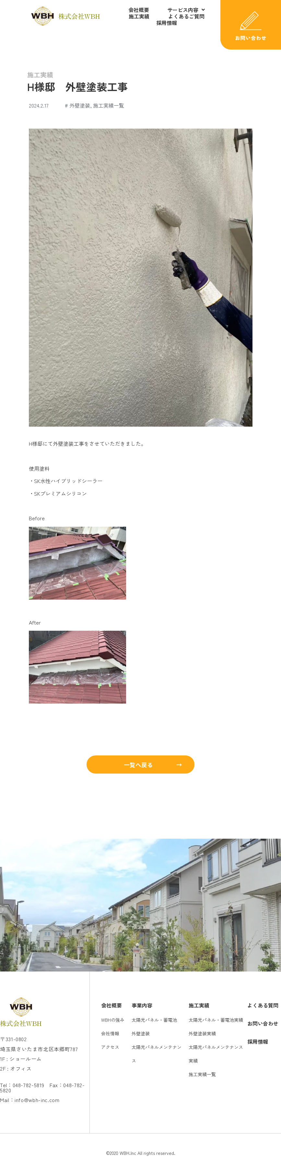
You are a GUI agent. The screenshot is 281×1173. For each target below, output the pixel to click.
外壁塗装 (79, 105)
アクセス (110, 1047)
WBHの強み (112, 1020)
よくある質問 (262, 1006)
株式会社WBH (79, 16)
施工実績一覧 (108, 105)
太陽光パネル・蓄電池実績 (216, 1020)
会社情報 (110, 1034)
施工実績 (139, 16)
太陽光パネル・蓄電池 (154, 1020)
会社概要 (138, 9)
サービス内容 (186, 9)
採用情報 (166, 22)
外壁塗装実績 (202, 1034)
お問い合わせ (262, 1024)
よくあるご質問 (186, 16)
